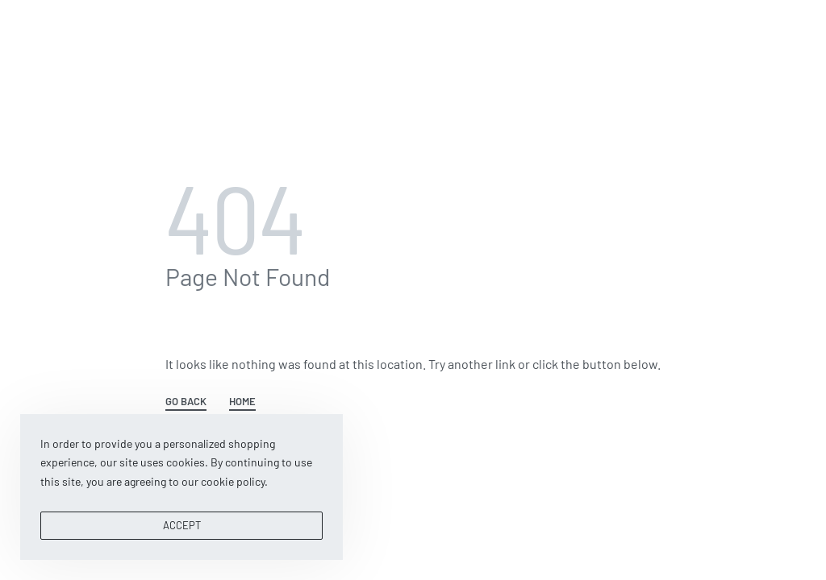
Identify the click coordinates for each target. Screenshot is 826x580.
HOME (242, 402)
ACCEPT (182, 525)
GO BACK (185, 402)
